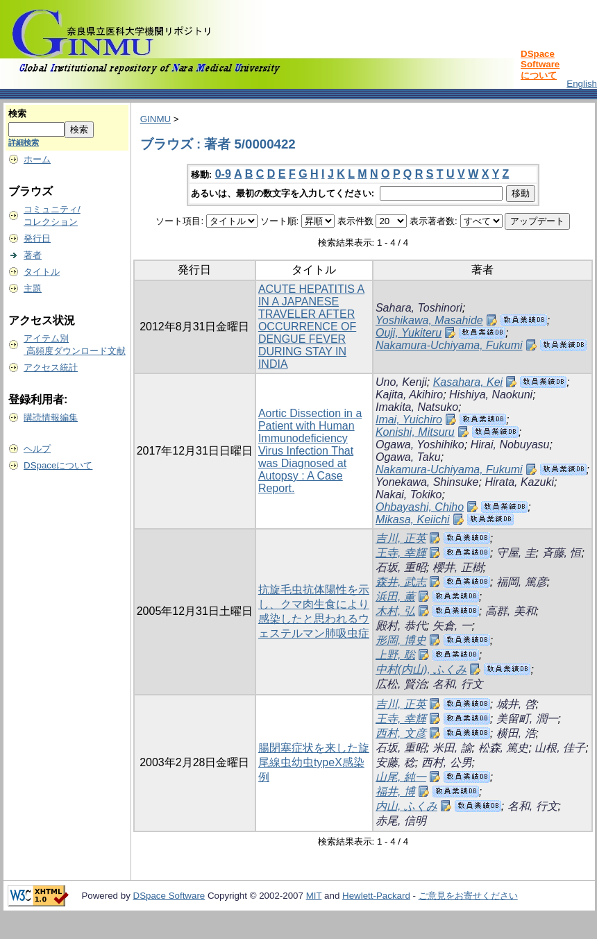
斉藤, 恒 (562, 553)
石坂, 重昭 (401, 567)
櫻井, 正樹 (457, 567)
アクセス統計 (51, 367)
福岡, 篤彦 (521, 582)
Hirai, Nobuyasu (510, 444)
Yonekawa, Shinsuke (427, 482)
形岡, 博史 (401, 640)
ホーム (37, 159)
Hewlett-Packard (376, 895)
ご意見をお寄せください (468, 895)
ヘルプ (37, 448)
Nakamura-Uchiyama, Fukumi (449, 345)
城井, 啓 (516, 704)
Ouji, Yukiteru (409, 333)
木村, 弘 (395, 611)
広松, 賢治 (401, 684)
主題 (33, 288)
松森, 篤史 (503, 748)
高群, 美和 (510, 611)
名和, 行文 (457, 684)
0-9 (223, 174)
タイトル (42, 272)
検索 (17, 113)
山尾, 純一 (401, 777)
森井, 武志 (401, 582)
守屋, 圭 (516, 553)
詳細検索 (23, 142)
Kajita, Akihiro (409, 394)
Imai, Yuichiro (409, 419)
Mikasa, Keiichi (413, 519)
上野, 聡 (395, 655)
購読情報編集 (51, 417)
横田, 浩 (516, 733)
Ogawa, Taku (408, 457)
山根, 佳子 (560, 748)
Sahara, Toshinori (419, 308)
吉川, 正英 (401, 538)
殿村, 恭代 (401, 626)
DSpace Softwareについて (540, 65)
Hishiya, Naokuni (490, 394)
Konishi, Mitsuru (415, 432)
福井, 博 (395, 791)
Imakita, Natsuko (417, 407)
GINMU (155, 119)
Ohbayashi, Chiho (420, 507)
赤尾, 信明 (401, 821)
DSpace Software (169, 895)
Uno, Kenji (401, 382)
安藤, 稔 (395, 762)
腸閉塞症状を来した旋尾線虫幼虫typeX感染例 (313, 762)
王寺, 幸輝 (401, 553)
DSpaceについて (58, 465)
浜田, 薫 (395, 596)
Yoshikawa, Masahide (429, 320)
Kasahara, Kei (468, 382)
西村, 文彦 (401, 733)
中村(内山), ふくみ (421, 669)
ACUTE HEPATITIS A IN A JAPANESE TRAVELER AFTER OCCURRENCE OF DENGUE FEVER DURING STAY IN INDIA (311, 326)
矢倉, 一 (452, 626)
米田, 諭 (452, 748)
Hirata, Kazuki (519, 482)
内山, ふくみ (406, 806)
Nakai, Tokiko (409, 494)
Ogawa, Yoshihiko (420, 444)
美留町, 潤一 (527, 719)
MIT (314, 895)
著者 (33, 255)
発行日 (37, 238)
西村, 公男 (446, 762)
